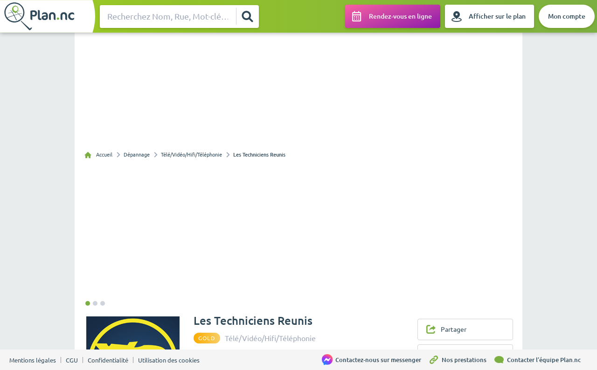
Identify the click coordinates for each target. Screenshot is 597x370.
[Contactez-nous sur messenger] (375, 359)
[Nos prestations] (460, 359)
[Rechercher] (247, 16)
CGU (72, 360)
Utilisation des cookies (169, 360)
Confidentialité (108, 360)
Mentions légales (32, 360)
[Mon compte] (566, 16)
